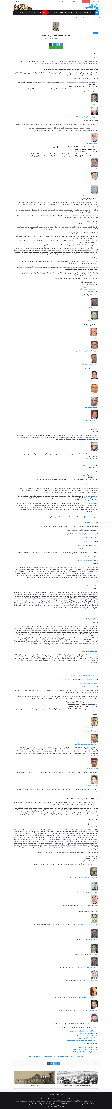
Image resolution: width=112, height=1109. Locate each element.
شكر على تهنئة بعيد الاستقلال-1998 (84, 1050)
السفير (96, 394)
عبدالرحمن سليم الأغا (91, 687)
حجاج (73, 1103)
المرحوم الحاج (94, 103)
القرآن (28, 12)
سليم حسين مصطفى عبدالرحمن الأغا (87, 892)
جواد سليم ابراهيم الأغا (91, 1009)
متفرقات (80, 1101)
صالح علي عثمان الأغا (92, 168)
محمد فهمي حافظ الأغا (91, 522)
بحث (92, 12)
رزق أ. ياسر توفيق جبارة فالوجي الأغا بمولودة (70, 1)
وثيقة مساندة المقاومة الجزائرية (86, 1036)
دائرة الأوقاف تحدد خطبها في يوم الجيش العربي (81, 1040)
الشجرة (70, 12)
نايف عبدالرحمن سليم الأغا (89, 679)
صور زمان (69, 1103)
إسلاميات (38, 1101)
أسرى (33, 12)
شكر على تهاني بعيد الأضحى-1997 (85, 1047)
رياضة (30, 1101)
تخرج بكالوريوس (54, 1106)
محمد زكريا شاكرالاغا (92, 726)
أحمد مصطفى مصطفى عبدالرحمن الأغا (86, 924)
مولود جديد (90, 1101)
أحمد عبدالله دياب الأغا (91, 503)
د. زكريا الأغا (94, 337)
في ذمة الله (75, 1101)
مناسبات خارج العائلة (46, 1103)
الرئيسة (98, 18)
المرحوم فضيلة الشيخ (91, 116)
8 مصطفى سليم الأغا (91, 675)
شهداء (44, 12)
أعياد (81, 1103)
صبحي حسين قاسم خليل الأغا (89, 517)
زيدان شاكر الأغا (92, 683)
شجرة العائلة (43, 1098)
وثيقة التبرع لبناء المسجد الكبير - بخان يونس (82, 1031)
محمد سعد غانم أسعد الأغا (88, 549)
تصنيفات (85, 12)
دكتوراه (61, 1098)
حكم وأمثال (49, 1101)
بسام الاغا (91, 394)
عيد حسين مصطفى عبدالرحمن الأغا (88, 967)
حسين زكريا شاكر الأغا (91, 784)
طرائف (43, 1101)
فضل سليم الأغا (93, 651)
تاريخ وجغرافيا (92, 18)
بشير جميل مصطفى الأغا (88, 537)
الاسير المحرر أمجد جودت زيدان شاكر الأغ (86, 743)
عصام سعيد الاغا (93, 320)
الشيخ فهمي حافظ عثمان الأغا (89, 194)
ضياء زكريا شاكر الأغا (92, 767)
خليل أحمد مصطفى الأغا (91, 585)
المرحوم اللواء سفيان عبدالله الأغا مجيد (86, 351)
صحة (34, 1101)
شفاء (48, 1106)
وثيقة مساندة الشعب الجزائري (86, 1033)
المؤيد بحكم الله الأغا (89, 459)
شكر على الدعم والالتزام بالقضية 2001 (84, 1052)
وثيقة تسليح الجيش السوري (87, 1038)
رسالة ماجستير (18, 1103)
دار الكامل (32, 1103)
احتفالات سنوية (26, 1103)
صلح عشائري (54, 1103)
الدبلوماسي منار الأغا (92, 419)
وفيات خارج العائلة (87, 1103)
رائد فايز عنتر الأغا (93, 496)
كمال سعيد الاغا (80, 117)
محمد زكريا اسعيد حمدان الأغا (89, 997)
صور (56, 12)
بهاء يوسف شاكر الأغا (91, 1022)
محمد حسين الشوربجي (88, 475)
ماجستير (57, 1098)
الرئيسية (68, 1098)
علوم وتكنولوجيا (24, 1101)
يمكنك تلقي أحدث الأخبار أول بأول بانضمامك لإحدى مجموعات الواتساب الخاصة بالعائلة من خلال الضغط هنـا (56, 1056)
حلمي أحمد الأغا (85, 104)
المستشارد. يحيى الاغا (91, 406)
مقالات (69, 1101)
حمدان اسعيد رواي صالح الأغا (89, 876)
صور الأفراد (49, 1098)
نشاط (64, 1103)
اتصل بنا (22, 12)
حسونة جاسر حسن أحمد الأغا (85, 560)
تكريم (77, 1103)
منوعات (50, 12)
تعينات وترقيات (55, 1101)
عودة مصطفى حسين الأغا (88, 556)
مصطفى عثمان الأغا (92, 619)
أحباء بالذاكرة (63, 12)
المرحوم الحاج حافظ (92, 143)
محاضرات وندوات (63, 1101)
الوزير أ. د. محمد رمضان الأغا (90, 364)
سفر (85, 1101)
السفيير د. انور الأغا (92, 380)
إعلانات (93, 1103)
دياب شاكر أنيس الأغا (92, 182)
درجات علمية (78, 12)
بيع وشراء (17, 1101)
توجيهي (39, 12)
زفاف (94, 1101)
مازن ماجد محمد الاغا (89, 465)
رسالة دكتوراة (61, 1106)
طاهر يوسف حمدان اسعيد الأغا (89, 980)
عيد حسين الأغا (93, 307)
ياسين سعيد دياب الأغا (91, 485)
